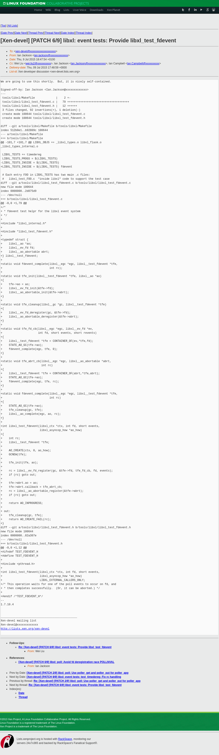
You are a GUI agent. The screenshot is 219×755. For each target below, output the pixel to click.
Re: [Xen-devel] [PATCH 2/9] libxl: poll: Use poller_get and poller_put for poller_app (87, 680)
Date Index (67, 32)
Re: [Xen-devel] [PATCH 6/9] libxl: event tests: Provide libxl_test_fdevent (65, 647)
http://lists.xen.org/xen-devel (25, 629)
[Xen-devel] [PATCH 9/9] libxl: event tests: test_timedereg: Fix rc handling (74, 676)
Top (3, 25)
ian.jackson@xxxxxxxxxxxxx (51, 55)
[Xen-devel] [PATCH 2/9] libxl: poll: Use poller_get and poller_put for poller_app (77, 672)
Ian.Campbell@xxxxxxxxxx (143, 63)
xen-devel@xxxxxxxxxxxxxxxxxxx (36, 51)
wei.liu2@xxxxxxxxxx (38, 63)
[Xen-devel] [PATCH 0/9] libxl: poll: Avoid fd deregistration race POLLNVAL (66, 662)
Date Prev (7, 32)
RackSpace (65, 739)
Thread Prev (35, 32)
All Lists (12, 25)
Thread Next (52, 32)
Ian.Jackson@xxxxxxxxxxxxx (88, 63)
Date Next (21, 32)
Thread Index (84, 32)
